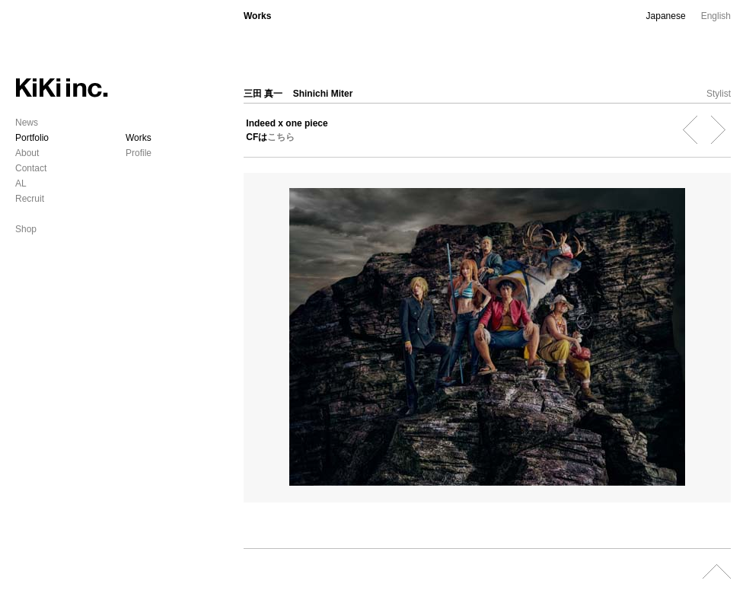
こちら (281, 137)
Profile (138, 153)
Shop (26, 229)
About (27, 153)
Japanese (666, 16)
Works (138, 137)
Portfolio (32, 137)
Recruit (29, 198)
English (716, 16)
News (26, 122)
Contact (30, 168)
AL (21, 183)
